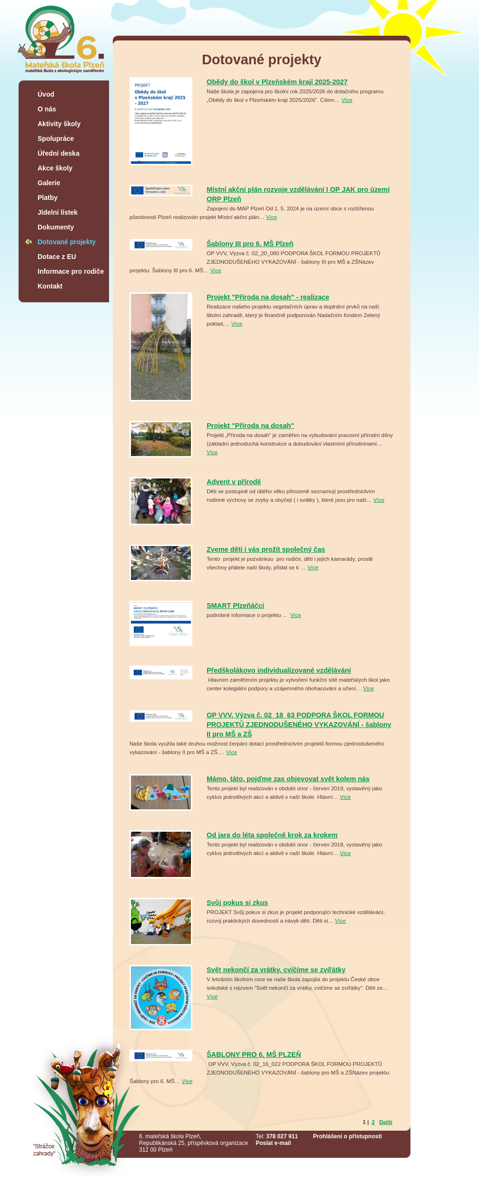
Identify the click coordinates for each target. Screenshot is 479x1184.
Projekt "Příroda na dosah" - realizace (268, 297)
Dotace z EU (57, 256)
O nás (47, 109)
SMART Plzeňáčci (235, 605)
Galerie (49, 183)
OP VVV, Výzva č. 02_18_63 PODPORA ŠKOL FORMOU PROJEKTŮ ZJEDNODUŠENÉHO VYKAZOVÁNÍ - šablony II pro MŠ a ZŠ (299, 724)
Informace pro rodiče (71, 271)
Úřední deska (59, 153)
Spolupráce (56, 138)
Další (385, 1122)
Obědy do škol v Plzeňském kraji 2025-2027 (277, 82)
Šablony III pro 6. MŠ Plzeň (250, 244)
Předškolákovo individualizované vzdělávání (279, 670)
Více (346, 100)
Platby (48, 197)
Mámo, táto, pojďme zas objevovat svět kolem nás (288, 779)
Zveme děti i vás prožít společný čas (266, 549)
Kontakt (50, 286)
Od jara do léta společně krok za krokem (272, 835)
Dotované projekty (67, 242)
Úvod (46, 94)
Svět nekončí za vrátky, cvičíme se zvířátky (276, 970)
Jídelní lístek (58, 212)
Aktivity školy (59, 124)
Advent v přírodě (234, 482)
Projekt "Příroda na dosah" (250, 425)
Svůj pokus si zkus (237, 902)
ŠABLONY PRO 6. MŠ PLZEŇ (254, 1054)
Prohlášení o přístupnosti (347, 1136)
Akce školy (55, 168)
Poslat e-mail (273, 1143)
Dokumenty (56, 227)
